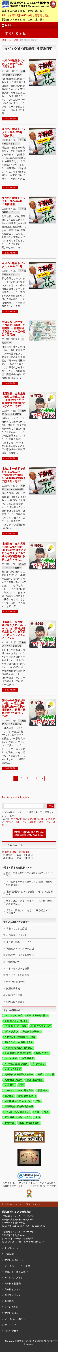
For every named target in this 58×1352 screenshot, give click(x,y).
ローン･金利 (11, 1058)
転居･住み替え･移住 (41, 1026)
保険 (38, 1101)
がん (25, 822)
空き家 (14, 818)
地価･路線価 (28, 1058)
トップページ (11, 1248)
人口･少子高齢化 (13, 1069)
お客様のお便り (14, 995)
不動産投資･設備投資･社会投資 (20, 1037)
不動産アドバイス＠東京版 (20, 948)
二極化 (16, 822)
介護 (37, 1112)
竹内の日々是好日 (15, 1001)
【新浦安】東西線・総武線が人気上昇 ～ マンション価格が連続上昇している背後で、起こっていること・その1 (14, 629)
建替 (40, 1074)
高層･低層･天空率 (13, 1079)
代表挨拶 (9, 1254)
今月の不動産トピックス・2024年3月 (13, 265)
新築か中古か (42, 1053)
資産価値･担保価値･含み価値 (19, 1074)
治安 (48, 822)
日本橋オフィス (12, 1289)
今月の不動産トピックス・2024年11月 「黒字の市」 (13, 63)
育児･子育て (38, 1063)
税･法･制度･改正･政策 (15, 1026)
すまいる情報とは (13, 1260)
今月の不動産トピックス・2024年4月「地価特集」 (13, 201)
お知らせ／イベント (16, 935)
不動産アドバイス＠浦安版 (20, 955)
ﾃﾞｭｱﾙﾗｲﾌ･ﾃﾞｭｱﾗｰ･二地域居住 (19, 1090)
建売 (36, 818)
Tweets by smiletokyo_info (15, 797)
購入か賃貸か (11, 1031)
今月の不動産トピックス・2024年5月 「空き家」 (13, 132)
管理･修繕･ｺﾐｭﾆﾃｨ (13, 1117)
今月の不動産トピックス (19, 942)
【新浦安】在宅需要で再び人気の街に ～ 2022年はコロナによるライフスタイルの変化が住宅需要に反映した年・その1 (14, 551)
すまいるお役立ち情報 (17, 968)
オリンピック (48, 818)
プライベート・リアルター (18, 1266)
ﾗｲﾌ (28, 1117)
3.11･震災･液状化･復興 (16, 1063)
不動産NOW (12, 961)
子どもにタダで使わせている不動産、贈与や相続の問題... (29, 883)
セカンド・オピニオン (16, 1271)
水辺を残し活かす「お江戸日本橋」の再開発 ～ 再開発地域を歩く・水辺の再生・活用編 (13, 328)
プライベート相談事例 (17, 975)
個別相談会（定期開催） (17, 851)
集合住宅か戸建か (31, 1031)
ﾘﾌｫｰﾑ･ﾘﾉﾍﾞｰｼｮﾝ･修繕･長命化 (19, 1042)
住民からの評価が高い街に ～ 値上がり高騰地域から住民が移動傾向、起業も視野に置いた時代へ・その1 (13, 708)
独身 (21, 1085)
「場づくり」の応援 (16, 928)
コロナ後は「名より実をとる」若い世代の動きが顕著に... (29, 902)
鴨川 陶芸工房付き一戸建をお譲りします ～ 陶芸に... (29, 874)
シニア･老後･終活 (13, 1015)
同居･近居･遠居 (34, 1079)
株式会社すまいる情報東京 (30, 1341)
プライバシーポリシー (13, 1204)
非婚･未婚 (9, 1122)
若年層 (50, 1074)
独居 (46, 1112)
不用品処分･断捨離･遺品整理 (19, 1106)
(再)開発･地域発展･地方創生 (18, 1047)
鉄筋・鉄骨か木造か (29, 1122)
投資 (29, 818)
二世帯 (7, 822)
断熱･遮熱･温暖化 (27, 1096)
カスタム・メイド (13, 1277)
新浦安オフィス (12, 1295)
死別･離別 (9, 1085)
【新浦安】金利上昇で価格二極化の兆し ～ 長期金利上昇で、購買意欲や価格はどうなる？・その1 (14, 400)
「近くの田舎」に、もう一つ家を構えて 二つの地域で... (29, 911)
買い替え (9, 1096)
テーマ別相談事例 (15, 981)
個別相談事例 (13, 988)
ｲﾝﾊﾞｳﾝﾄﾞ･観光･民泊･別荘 (17, 1112)
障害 (41, 822)
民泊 (22, 818)
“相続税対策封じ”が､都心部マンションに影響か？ (29, 893)
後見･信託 (43, 1090)
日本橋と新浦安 (12, 1283)
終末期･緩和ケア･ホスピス (18, 1101)
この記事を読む (10, 119)
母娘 (37, 1117)
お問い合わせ (11, 1330)
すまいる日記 (11, 1313)
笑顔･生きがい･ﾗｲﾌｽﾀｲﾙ (16, 1021)
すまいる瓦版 (11, 1307)
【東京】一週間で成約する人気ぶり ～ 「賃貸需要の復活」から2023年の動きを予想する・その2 (14, 475)
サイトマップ (34, 1204)
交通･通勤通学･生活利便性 (18, 1053)
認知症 (33, 822)
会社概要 (9, 1301)
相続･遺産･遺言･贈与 (37, 1015)
